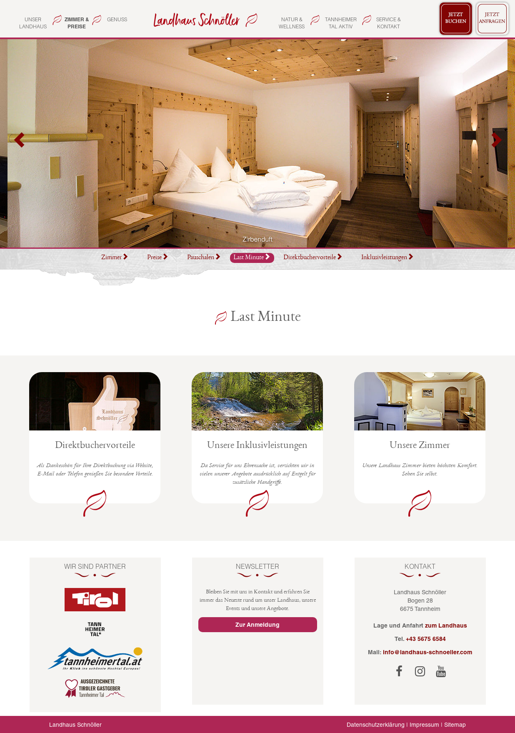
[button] (20, 143)
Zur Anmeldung (257, 624)
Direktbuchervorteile (312, 258)
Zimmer (114, 258)
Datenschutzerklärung (376, 724)
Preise (157, 258)
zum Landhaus (446, 625)
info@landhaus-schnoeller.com (427, 652)
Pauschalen (204, 258)
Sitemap (455, 724)
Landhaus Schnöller (75, 724)
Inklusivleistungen (387, 258)
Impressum (424, 724)
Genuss (117, 19)
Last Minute (251, 257)
